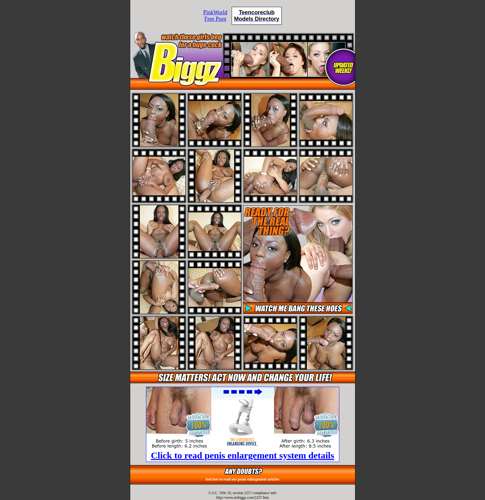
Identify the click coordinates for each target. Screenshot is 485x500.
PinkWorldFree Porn (215, 15)
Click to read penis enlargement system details (242, 455)
